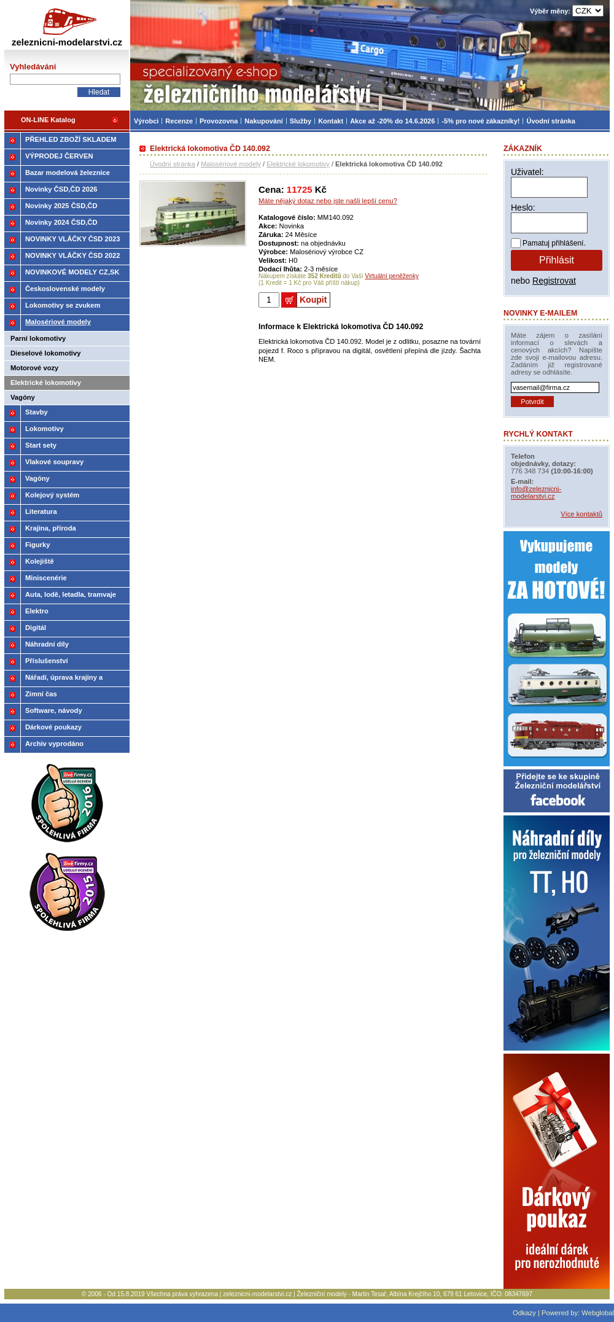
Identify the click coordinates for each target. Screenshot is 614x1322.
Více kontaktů (581, 514)
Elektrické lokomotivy (298, 164)
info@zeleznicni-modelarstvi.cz (536, 492)
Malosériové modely (231, 164)
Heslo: (523, 207)
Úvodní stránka (172, 164)
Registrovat (554, 281)
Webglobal (597, 1312)
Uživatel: (527, 172)
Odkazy (524, 1312)
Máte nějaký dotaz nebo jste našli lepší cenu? (327, 200)
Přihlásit (556, 260)
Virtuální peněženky (392, 276)
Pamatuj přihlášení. (554, 243)
